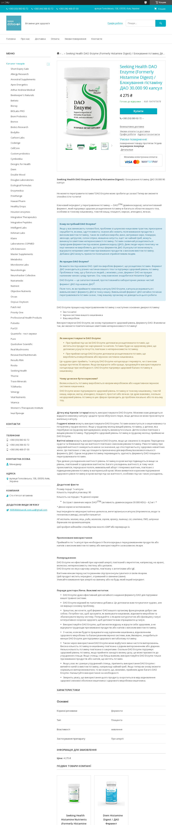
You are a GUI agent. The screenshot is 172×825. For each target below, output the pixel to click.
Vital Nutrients (18, 397)
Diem (13, 169)
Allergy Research (20, 74)
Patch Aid (16, 307)
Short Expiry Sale (20, 68)
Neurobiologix (18, 270)
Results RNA (17, 360)
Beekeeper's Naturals (22, 95)
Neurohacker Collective (23, 275)
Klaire (14, 238)
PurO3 (14, 328)
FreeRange (16, 195)
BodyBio (15, 132)
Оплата (55, 38)
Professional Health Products (26, 317)
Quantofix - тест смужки (24, 333)
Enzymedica (17, 190)
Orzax (14, 296)
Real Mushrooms (20, 349)
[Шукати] (160, 23)
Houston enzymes (20, 211)
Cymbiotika (16, 158)
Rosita (14, 365)
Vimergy (15, 391)
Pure (13, 338)
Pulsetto (15, 323)
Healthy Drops (18, 206)
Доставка (40, 38)
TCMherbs (16, 386)
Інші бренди (17, 413)
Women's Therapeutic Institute (27, 407)
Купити (138, 111)
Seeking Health (19, 370)
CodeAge (15, 142)
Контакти (96, 38)
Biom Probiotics (19, 116)
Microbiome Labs (20, 264)
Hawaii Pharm (18, 201)
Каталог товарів (15, 63)
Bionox (14, 121)
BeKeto (14, 100)
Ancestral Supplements (23, 79)
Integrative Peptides (21, 222)
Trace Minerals (19, 381)
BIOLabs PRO (18, 111)
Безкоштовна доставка (132, 126)
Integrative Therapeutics (24, 217)
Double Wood (18, 174)
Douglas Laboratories (22, 179)
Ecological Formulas (21, 185)
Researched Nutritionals (24, 354)
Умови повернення (75, 38)
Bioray (14, 105)
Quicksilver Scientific (21, 344)
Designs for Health (21, 164)
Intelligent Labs (19, 227)
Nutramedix (17, 280)
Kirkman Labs (18, 232)
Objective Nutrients (21, 291)
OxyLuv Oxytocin (19, 301)
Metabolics (16, 259)
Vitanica (15, 402)
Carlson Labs (18, 137)
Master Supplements (22, 254)
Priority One (17, 312)
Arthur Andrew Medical (23, 89)
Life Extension (18, 248)
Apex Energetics (19, 84)
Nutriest (15, 285)
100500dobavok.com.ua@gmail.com (28, 509)
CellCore (15, 148)
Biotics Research (19, 127)
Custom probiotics (20, 153)
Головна (11, 38)
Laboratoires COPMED (22, 243)
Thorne (14, 375)
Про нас (25, 38)
